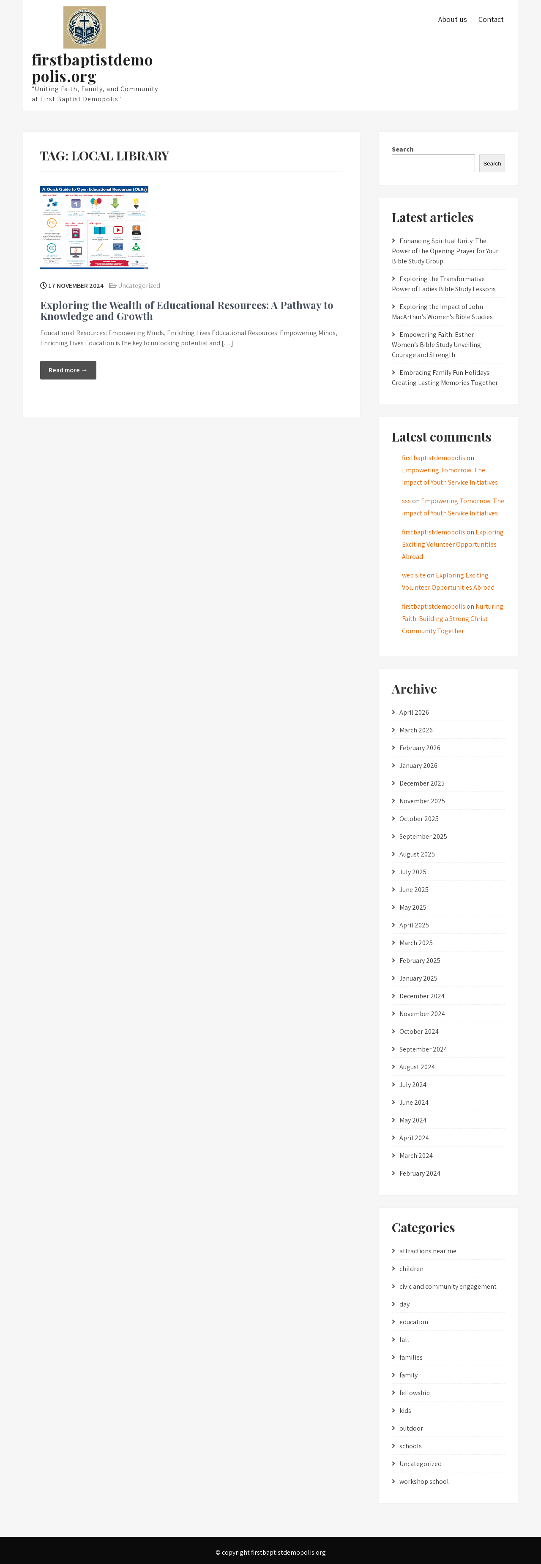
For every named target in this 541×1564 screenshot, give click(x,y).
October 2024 (419, 1031)
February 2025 (419, 960)
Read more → (68, 370)
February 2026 (419, 747)
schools (410, 1446)
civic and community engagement (448, 1286)
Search (403, 149)
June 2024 (414, 1102)
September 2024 (423, 1049)
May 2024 (412, 1120)
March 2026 (416, 730)
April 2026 (414, 712)
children (411, 1268)
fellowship (414, 1392)
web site (414, 575)
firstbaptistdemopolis (433, 457)
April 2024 (414, 1137)
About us (452, 19)
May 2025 (412, 907)
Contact (491, 19)
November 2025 (422, 801)
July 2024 (412, 1084)
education (413, 1321)
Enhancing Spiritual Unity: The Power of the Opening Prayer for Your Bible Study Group (445, 251)
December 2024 (422, 996)
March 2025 (416, 942)
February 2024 (419, 1173)
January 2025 (418, 978)
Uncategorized (139, 285)
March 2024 (416, 1155)
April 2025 (414, 925)
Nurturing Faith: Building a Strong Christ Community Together (452, 618)
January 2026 (418, 765)
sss (406, 500)
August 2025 (417, 854)
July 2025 (412, 871)
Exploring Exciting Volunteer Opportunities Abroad (453, 544)
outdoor (411, 1428)
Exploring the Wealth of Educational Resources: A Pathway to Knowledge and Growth (186, 310)
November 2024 (422, 1013)
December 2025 (422, 783)
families (411, 1357)
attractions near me (427, 1251)
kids (405, 1410)
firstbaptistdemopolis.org (92, 67)
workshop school (424, 1481)
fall (404, 1339)
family (408, 1375)
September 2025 (423, 836)
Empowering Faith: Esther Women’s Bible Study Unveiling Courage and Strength (436, 344)
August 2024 (417, 1067)
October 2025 (419, 818)
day (404, 1304)
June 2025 (414, 889)
